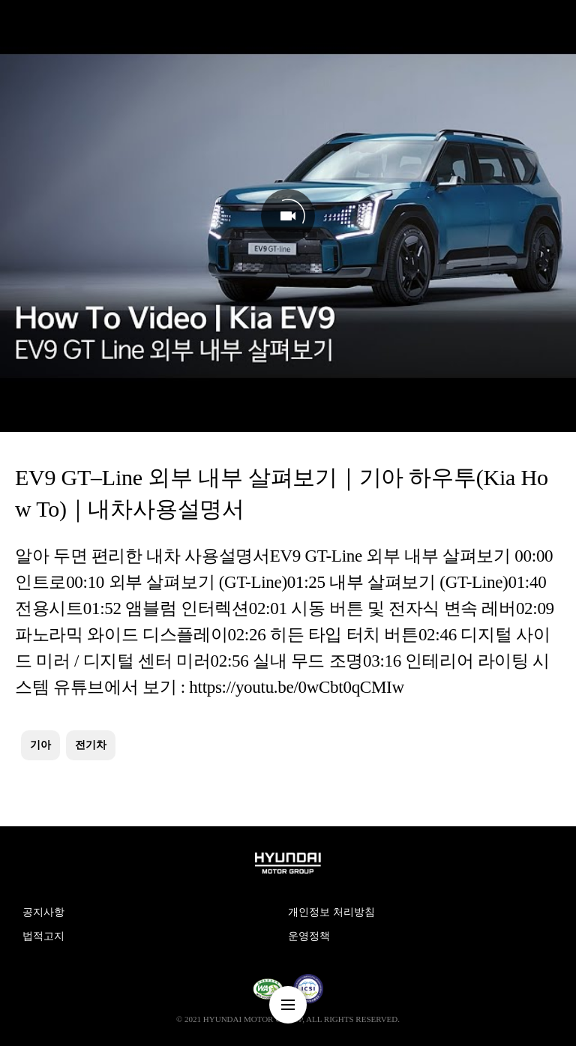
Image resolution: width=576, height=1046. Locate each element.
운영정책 (309, 936)
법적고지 (43, 936)
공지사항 (43, 912)
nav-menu (288, 1005)
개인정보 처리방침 (331, 912)
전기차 (90, 745)
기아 (40, 745)
